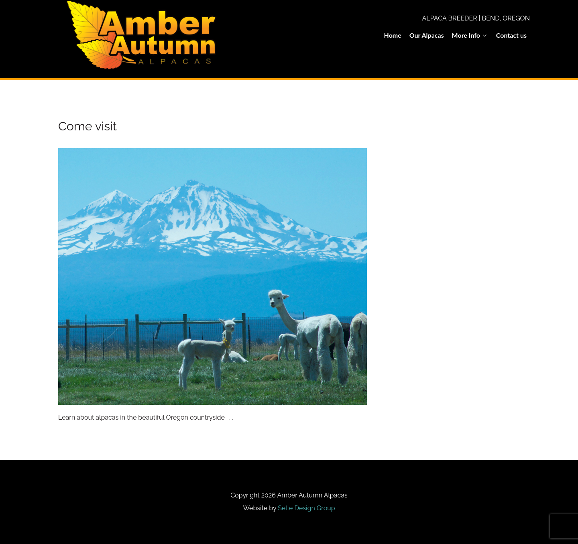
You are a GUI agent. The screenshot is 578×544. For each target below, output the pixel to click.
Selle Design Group (306, 508)
